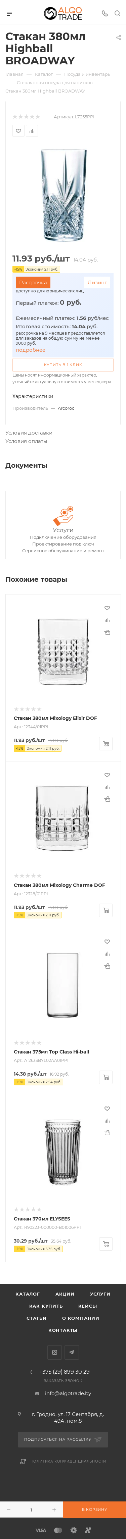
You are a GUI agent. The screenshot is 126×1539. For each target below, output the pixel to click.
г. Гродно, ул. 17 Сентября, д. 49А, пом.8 (68, 1417)
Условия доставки (28, 433)
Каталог (27, 1294)
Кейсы (87, 1306)
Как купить (46, 1306)
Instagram (54, 1352)
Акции (65, 1294)
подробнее (30, 350)
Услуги (63, 529)
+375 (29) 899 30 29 (64, 1372)
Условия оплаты (26, 441)
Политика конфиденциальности (69, 1461)
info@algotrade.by (68, 1393)
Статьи (37, 1318)
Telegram (72, 1352)
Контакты (63, 1330)
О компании (80, 1318)
